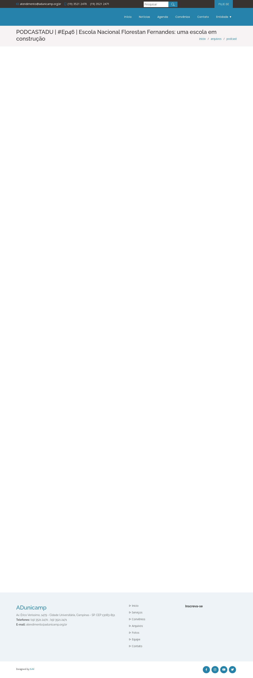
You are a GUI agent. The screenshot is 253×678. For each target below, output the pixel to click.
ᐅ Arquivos (136, 626)
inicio (202, 39)
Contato (203, 17)
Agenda (162, 17)
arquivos (216, 39)
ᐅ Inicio (134, 605)
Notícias (144, 17)
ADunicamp (31, 607)
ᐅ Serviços (136, 612)
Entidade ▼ (224, 17)
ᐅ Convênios (137, 619)
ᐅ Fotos (134, 632)
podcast (232, 39)
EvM (32, 669)
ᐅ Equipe (134, 639)
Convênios (182, 17)
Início (128, 17)
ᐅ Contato (135, 646)
